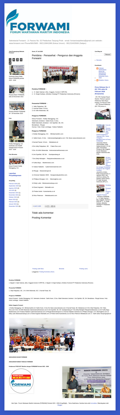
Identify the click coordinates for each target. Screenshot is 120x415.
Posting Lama (83, 268)
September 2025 (14, 186)
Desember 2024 (13, 193)
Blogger (60, 405)
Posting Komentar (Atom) (46, 272)
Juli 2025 (11, 190)
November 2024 (13, 195)
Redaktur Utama (103, 80)
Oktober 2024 (13, 197)
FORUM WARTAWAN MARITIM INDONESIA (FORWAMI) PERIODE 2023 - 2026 (104, 73)
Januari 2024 (13, 204)
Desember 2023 (13, 206)
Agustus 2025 (13, 188)
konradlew (94, 403)
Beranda (61, 268)
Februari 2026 (13, 183)
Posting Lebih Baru (38, 268)
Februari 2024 (13, 202)
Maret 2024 (12, 199)
